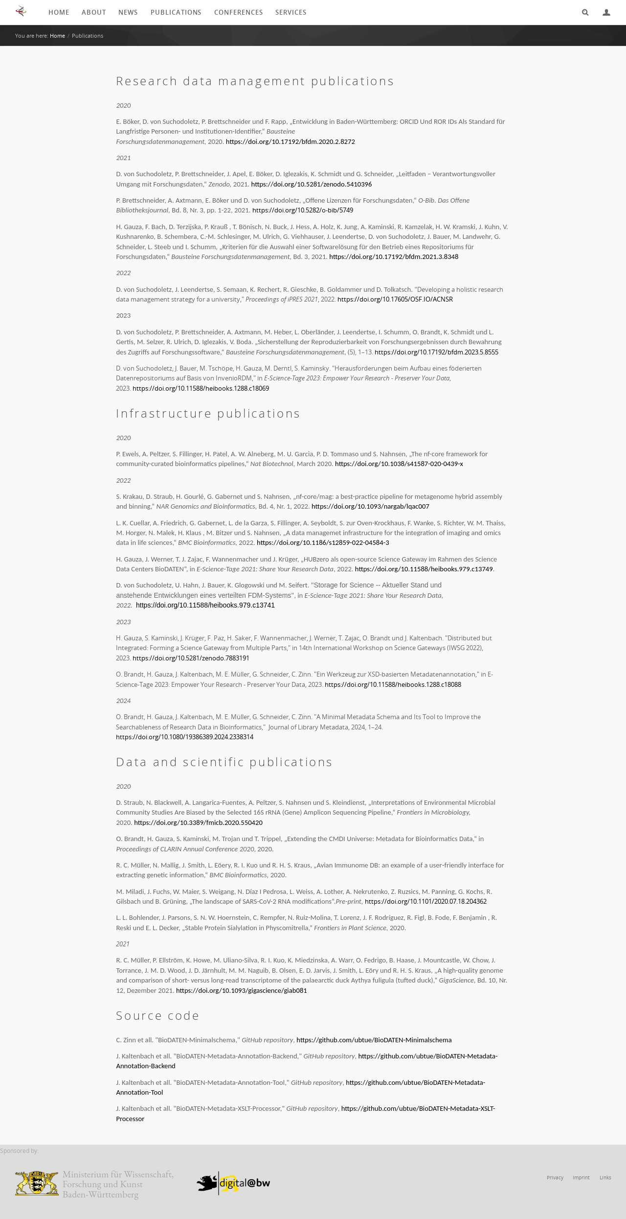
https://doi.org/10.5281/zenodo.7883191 (189, 661)
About (93, 12)
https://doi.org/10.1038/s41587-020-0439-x (399, 466)
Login (602, 12)
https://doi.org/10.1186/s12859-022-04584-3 (323, 545)
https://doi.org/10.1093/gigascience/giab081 (241, 995)
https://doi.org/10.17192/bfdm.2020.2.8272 (290, 142)
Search (582, 12)
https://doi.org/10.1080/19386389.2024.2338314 (182, 740)
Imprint (583, 1183)
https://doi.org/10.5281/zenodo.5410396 (311, 185)
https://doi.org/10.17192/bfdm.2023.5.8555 (435, 355)
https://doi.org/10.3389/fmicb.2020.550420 (198, 825)
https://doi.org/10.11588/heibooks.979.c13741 (204, 608)
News (128, 12)
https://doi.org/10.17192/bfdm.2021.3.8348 (393, 257)
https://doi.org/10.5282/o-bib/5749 (299, 211)
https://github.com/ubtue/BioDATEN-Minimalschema (373, 1044)
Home (58, 12)
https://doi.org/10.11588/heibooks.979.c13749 (424, 571)
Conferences (241, 12)
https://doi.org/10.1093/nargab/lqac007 (370, 509)
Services (297, 12)
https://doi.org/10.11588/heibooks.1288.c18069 (199, 391)
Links (605, 1183)
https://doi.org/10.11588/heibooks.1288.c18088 (390, 687)
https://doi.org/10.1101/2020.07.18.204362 (424, 904)
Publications (176, 12)
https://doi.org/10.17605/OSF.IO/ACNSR (392, 300)
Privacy (558, 1183)
